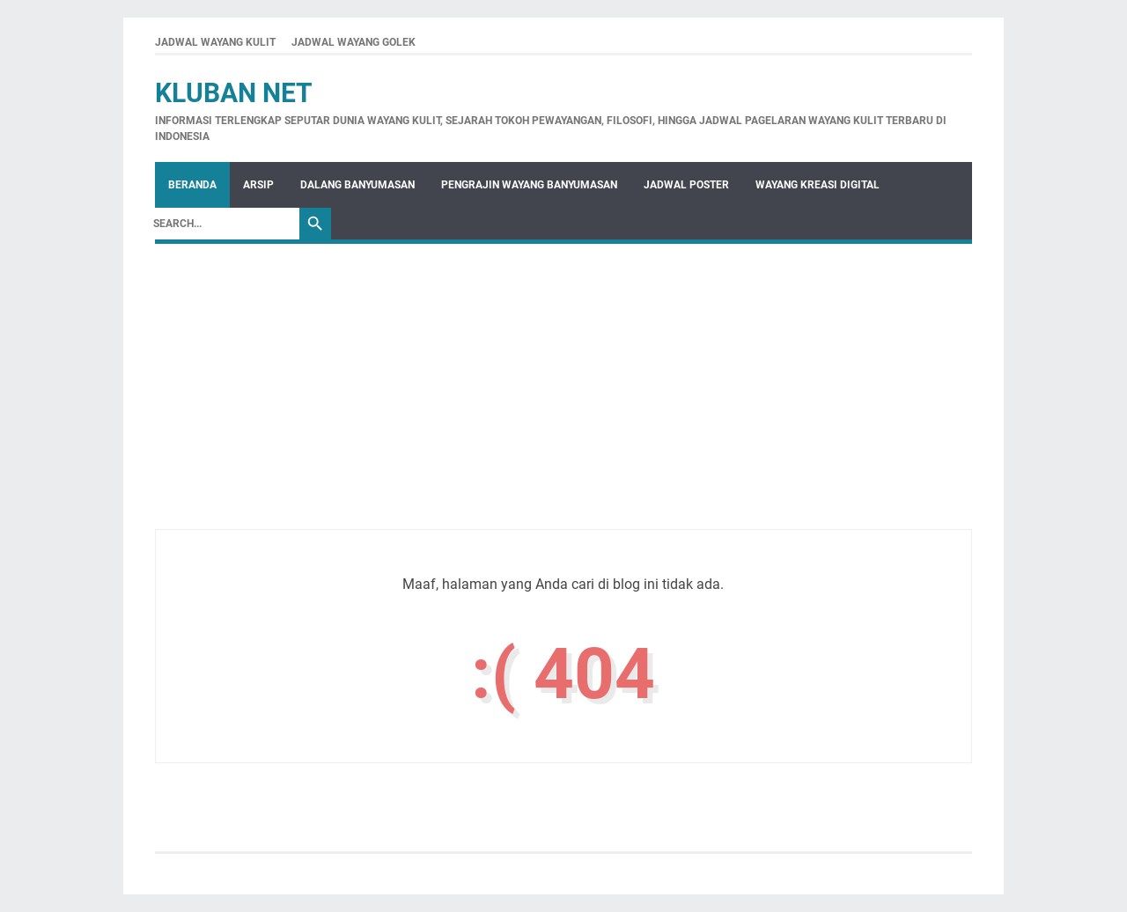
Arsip (258, 185)
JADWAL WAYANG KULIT (215, 42)
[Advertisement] (563, 406)
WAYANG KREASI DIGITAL (817, 185)
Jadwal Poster (686, 185)
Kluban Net (234, 92)
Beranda (192, 185)
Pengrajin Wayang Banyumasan (529, 185)
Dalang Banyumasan (357, 185)
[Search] (221, 223)
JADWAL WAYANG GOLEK (353, 42)
